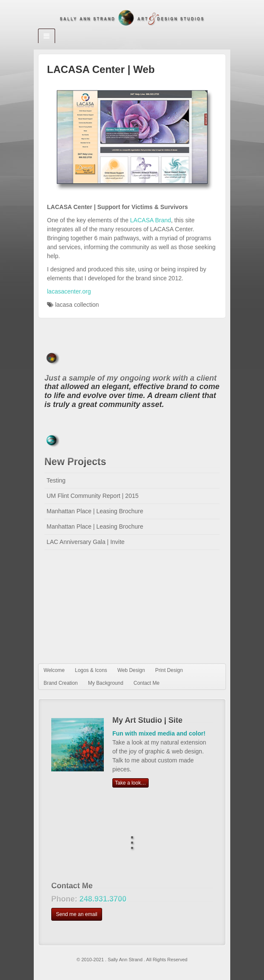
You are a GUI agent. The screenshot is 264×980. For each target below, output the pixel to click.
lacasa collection (77, 304)
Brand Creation (61, 683)
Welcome (54, 670)
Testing (56, 480)
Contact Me (147, 683)
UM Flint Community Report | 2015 (92, 495)
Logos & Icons (91, 670)
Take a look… (130, 783)
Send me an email (76, 914)
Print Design (169, 670)
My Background (105, 683)
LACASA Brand (150, 220)
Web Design (131, 670)
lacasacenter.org (69, 291)
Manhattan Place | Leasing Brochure (95, 511)
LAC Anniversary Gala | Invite (86, 541)
